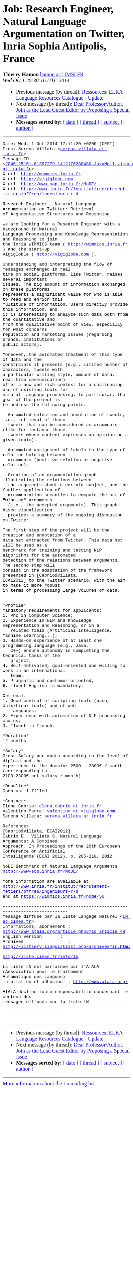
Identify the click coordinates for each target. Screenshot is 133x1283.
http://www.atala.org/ (100, 1150)
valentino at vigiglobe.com (81, 945)
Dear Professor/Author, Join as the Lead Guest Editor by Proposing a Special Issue (73, 110)
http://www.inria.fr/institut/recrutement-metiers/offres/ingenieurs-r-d (65, 202)
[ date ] (70, 122)
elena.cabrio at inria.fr (70, 939)
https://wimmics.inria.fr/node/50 (63, 1048)
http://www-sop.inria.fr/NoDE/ (59, 193)
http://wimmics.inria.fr (51, 181)
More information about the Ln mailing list (49, 1259)
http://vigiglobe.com (47, 187)
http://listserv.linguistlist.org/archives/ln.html (66, 1108)
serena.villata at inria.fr (78, 951)
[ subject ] (111, 122)
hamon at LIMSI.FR (62, 74)
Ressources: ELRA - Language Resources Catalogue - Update (71, 95)
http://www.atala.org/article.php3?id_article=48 (64, 1090)
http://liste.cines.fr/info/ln (40, 1120)
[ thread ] (89, 122)
